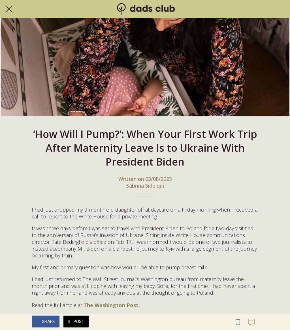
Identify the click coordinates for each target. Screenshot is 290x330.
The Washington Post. (112, 305)
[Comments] (251, 322)
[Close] (9, 9)
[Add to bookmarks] (238, 322)
